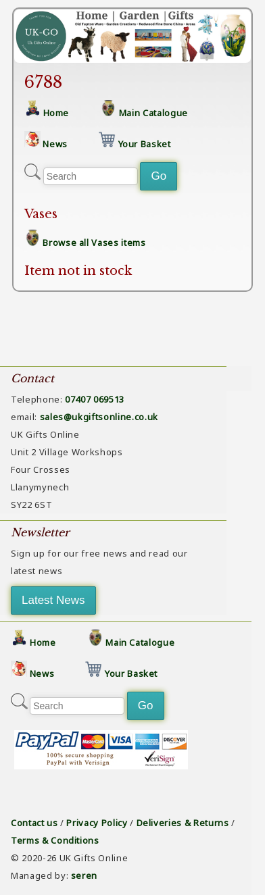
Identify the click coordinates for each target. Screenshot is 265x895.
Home (56, 113)
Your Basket (144, 144)
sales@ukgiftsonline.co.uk (99, 417)
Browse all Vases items (94, 242)
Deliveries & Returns (183, 823)
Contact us (34, 823)
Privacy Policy (96, 823)
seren (84, 875)
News (55, 144)
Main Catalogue (153, 113)
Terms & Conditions (55, 840)
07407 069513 (94, 399)
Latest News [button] (53, 600)
